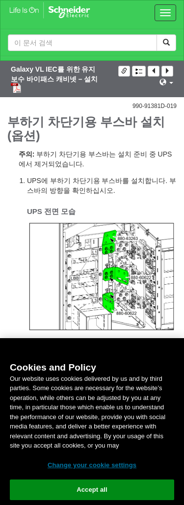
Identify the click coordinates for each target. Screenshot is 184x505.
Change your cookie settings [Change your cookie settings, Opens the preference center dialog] (92, 465)
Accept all (92, 489)
